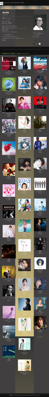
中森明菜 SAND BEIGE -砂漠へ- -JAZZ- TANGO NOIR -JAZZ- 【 (9, 72)
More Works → (40, 336)
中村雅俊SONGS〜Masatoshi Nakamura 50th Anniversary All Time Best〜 (24, 233)
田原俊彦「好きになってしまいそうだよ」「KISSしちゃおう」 (24, 312)
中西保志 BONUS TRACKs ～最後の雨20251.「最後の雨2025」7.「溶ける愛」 (9, 113)
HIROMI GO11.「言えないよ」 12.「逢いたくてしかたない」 (9, 298)
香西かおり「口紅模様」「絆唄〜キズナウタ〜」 (40, 212)
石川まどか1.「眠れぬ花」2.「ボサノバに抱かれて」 (40, 311)
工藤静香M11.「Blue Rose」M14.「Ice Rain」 (24, 272)
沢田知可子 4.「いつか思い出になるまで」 (24, 351)
